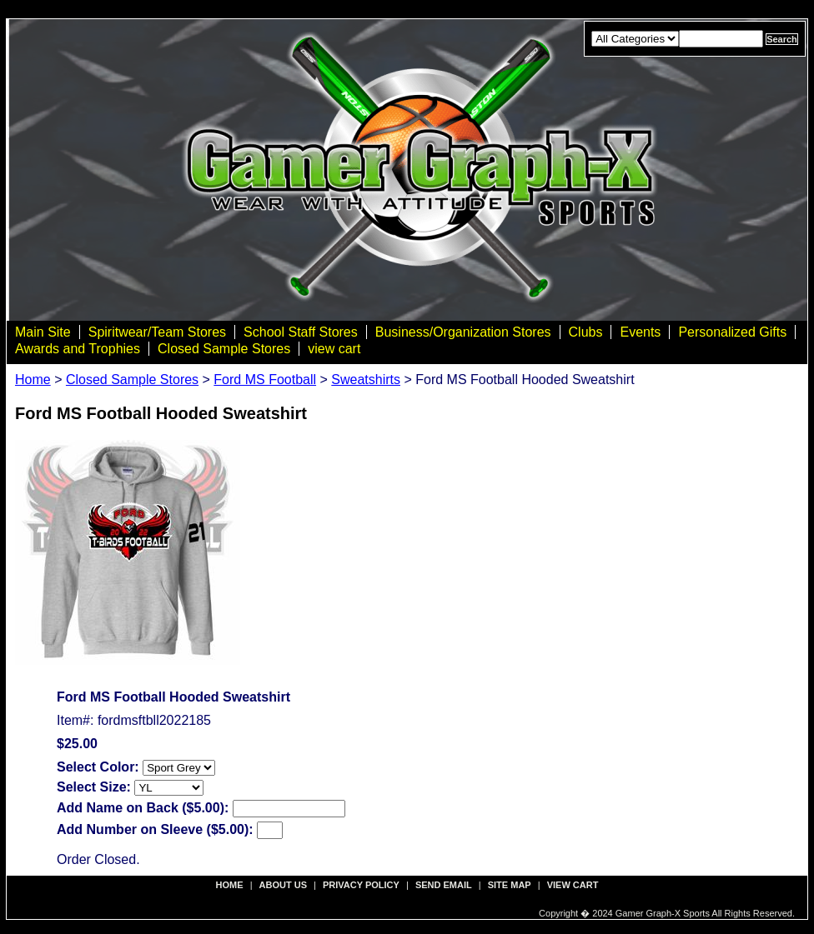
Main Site (43, 332)
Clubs (586, 332)
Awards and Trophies (77, 349)
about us (283, 885)
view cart (334, 349)
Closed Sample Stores (224, 349)
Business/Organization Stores (463, 332)
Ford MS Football (265, 379)
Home (33, 379)
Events (640, 332)
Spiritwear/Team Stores (157, 332)
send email (443, 885)
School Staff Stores (301, 332)
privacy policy (361, 885)
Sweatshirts (365, 379)
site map (509, 885)
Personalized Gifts (732, 332)
